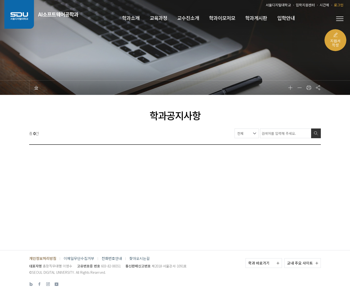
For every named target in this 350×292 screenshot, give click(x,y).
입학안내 (286, 18)
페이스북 (39, 284)
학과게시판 (256, 18)
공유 (318, 88)
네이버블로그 (31, 284)
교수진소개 (188, 18)
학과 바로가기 (259, 262)
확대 (290, 88)
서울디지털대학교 (278, 5)
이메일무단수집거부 (79, 258)
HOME (36, 87)
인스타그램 (48, 284)
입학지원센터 (305, 5)
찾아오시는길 (139, 258)
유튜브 (56, 284)
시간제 (324, 5)
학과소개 (131, 18)
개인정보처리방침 (42, 258)
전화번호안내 (112, 258)
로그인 (338, 5)
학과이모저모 (222, 18)
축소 (299, 88)
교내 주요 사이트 (300, 262)
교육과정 (158, 18)
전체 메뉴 (339, 19)
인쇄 (309, 88)
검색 (316, 133)
